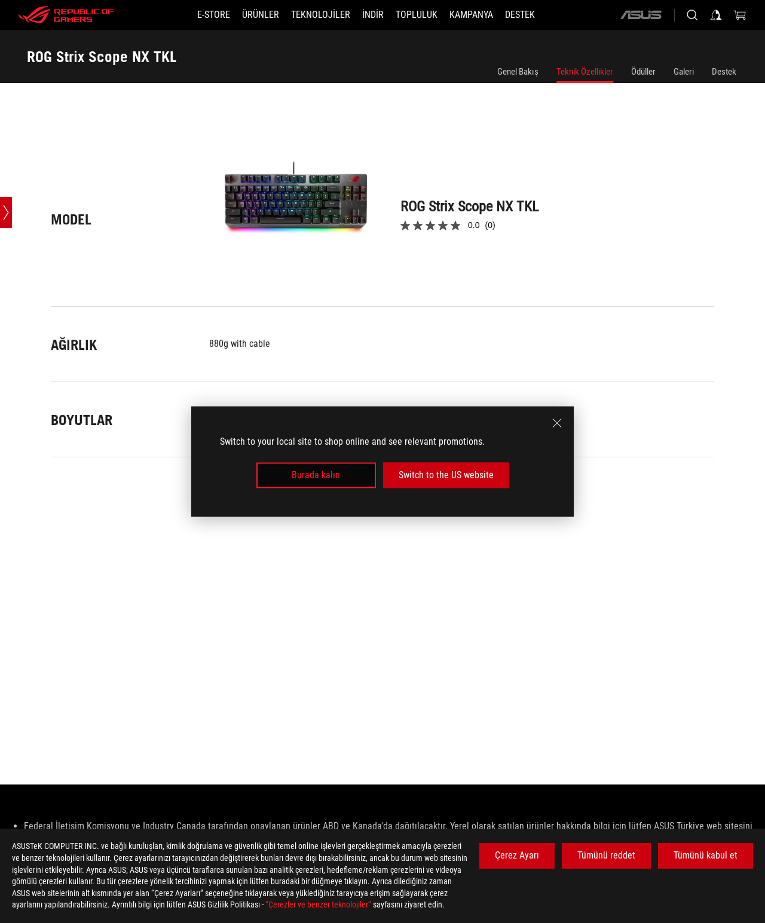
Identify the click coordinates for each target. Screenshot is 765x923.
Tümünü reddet (606, 855)
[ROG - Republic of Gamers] (66, 15)
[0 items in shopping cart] (740, 15)
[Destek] (520, 15)
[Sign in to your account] (716, 15)
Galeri (684, 71)
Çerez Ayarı (517, 855)
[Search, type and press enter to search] (692, 15)
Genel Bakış (517, 71)
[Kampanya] (471, 15)
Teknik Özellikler (584, 71)
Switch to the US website (446, 475)
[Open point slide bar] (6, 212)
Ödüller (643, 71)
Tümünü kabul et (706, 855)
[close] (557, 423)
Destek (724, 71)
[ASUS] (641, 15)
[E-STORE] (213, 15)
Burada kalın (316, 475)
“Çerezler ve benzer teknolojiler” (318, 904)
